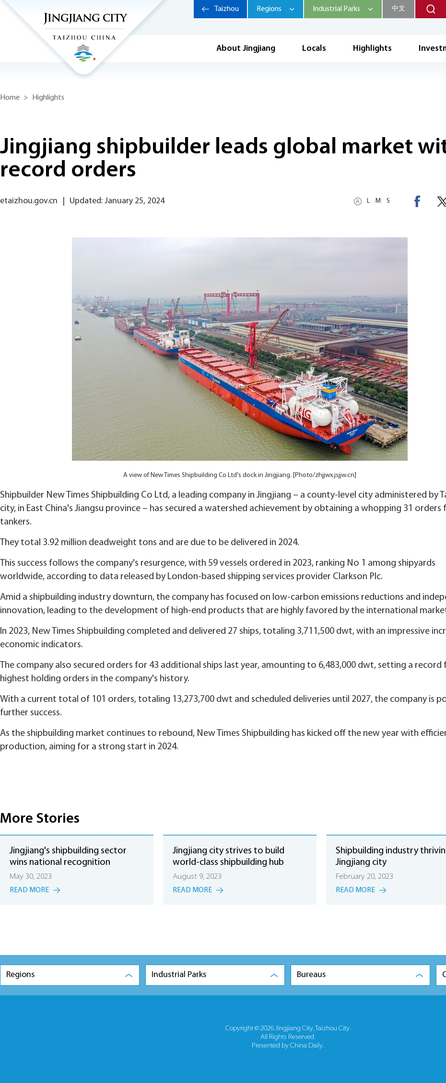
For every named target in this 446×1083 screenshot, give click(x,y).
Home (10, 98)
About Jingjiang (245, 48)
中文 (398, 8)
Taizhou (226, 9)
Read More (29, 890)
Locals (314, 48)
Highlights (372, 48)
